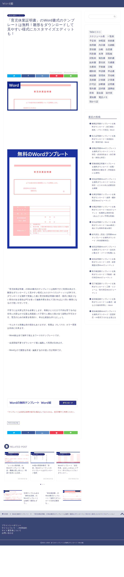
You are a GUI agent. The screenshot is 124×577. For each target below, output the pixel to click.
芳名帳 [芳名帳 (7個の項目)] (111, 75)
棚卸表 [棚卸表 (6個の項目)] (92, 71)
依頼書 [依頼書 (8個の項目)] (111, 41)
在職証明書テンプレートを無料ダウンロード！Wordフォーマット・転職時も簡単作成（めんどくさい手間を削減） (104, 211)
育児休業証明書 (14, 422)
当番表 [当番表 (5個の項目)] (92, 67)
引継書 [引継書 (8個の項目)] (111, 62)
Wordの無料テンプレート (16, 15)
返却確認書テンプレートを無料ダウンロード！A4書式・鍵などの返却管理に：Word (104, 302)
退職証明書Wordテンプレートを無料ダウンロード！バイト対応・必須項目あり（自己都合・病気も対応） (104, 153)
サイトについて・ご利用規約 (14, 525)
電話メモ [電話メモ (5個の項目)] (103, 97)
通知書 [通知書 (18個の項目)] (92, 97)
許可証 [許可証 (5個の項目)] (92, 84)
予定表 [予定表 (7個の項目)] (92, 41)
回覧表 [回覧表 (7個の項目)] (92, 58)
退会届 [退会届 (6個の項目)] (100, 93)
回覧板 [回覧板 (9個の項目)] (109, 54)
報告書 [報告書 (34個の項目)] (102, 58)
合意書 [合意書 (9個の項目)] (109, 49)
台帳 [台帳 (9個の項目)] (101, 49)
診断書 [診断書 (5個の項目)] (102, 84)
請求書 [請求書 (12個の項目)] (102, 88)
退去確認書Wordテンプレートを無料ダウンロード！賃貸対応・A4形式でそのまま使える (104, 314)
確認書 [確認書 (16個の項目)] (92, 75)
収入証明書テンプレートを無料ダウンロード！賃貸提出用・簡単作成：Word (104, 139)
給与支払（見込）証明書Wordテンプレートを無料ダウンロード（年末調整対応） (104, 238)
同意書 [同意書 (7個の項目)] (92, 54)
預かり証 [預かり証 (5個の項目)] (93, 101)
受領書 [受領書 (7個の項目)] (92, 49)
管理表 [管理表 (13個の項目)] (102, 75)
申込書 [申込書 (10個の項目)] (111, 71)
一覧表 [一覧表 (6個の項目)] (110, 36)
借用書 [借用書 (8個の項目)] (92, 45)
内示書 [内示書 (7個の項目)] (102, 45)
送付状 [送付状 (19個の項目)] (109, 93)
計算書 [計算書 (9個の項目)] (111, 80)
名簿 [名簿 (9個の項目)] (101, 54)
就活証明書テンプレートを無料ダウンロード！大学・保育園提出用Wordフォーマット (104, 262)
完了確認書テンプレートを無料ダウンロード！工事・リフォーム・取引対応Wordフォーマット (104, 288)
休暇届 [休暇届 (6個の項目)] (102, 41)
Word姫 (8, 3)
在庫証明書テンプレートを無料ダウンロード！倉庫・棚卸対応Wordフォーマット (104, 198)
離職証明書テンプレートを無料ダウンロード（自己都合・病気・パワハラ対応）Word (104, 127)
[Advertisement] (42, 53)
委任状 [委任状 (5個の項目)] (102, 62)
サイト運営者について (11, 528)
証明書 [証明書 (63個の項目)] (111, 84)
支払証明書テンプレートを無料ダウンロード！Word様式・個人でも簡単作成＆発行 (104, 225)
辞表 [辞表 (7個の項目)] (91, 93)
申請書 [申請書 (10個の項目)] (102, 71)
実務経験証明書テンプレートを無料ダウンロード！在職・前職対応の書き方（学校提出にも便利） (104, 168)
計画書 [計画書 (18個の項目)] (102, 80)
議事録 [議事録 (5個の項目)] (111, 88)
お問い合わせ (7, 530)
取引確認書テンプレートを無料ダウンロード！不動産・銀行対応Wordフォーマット (104, 274)
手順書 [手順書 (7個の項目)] (102, 67)
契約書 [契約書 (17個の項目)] (111, 58)
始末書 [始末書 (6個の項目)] (92, 62)
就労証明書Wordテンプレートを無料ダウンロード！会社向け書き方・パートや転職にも (104, 250)
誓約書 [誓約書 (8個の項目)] (92, 88)
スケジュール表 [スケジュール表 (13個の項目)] (97, 36)
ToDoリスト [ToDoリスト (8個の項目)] (95, 32)
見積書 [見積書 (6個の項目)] (92, 80)
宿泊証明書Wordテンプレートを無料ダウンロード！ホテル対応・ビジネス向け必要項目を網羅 (104, 183)
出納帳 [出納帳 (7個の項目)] (111, 45)
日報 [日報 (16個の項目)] (110, 67)
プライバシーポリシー (11, 523)
